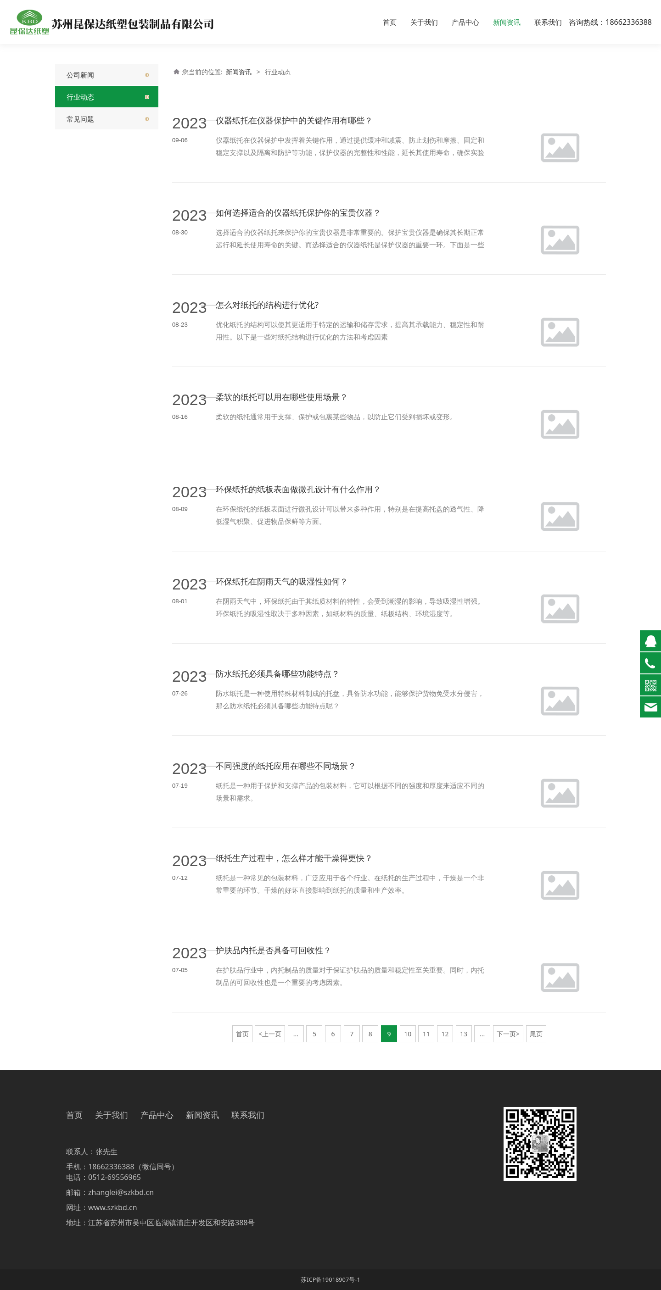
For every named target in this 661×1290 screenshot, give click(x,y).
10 (407, 1033)
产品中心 (465, 22)
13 (463, 1033)
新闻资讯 (507, 22)
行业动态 (80, 96)
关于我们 (424, 22)
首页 (390, 22)
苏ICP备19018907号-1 (330, 1279)
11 (426, 1033)
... (295, 1033)
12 (444, 1033)
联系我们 (548, 22)
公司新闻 (80, 74)
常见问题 (80, 118)
